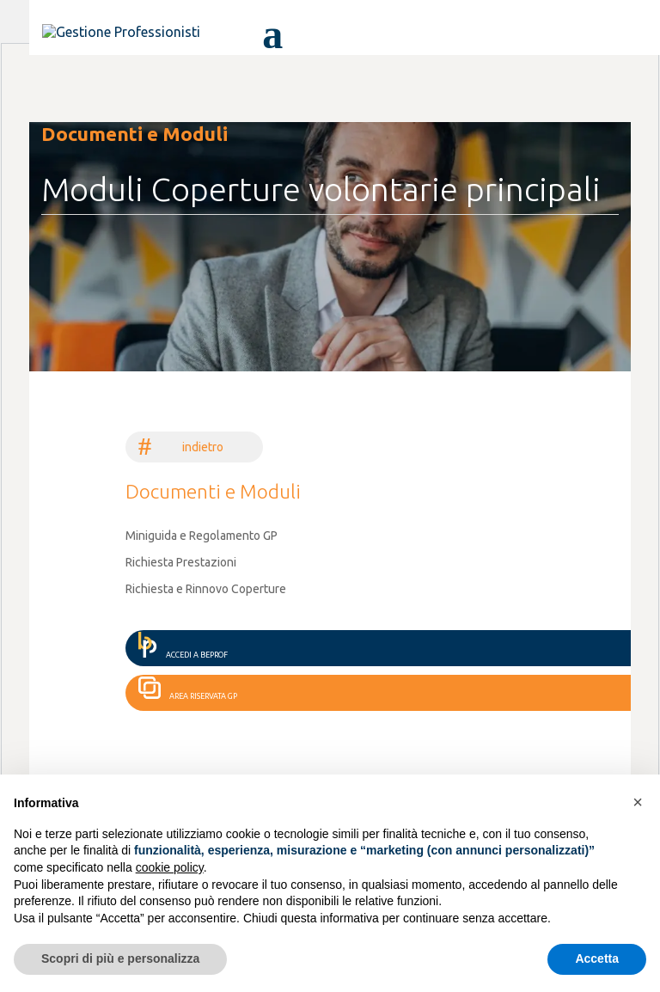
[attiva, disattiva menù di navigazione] (267, 33)
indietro (202, 447)
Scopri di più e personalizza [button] (120, 958)
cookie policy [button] (170, 867)
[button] (637, 802)
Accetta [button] (597, 958)
